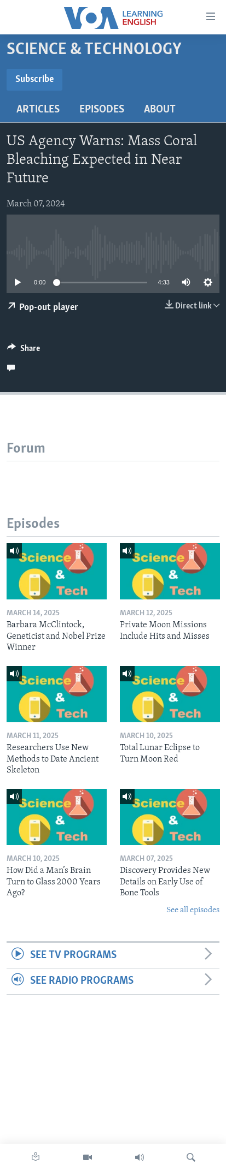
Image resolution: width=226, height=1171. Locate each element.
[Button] (23, 351)
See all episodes (192, 910)
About (160, 109)
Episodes (101, 109)
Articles (38, 109)
